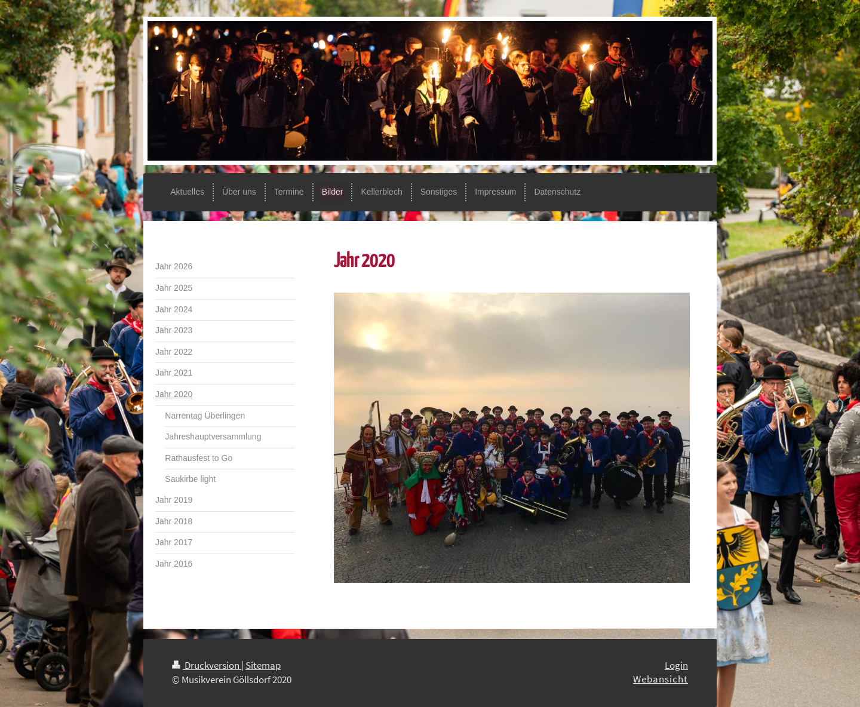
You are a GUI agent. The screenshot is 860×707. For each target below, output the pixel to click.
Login (676, 665)
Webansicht (660, 679)
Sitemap (263, 665)
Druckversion (206, 665)
